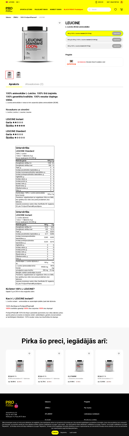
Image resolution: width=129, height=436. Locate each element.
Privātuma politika (90, 420)
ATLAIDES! (48, 414)
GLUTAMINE (72, 376)
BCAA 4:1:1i (42, 376)
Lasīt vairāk (73, 432)
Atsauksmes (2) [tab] (34, 84)
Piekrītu (55, 432)
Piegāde (87, 402)
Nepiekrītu (64, 432)
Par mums (87, 408)
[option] (34, 44)
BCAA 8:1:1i (12, 376)
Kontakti (48, 420)
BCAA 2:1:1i (102, 376)
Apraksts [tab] (14, 84)
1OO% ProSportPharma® (28, 17)
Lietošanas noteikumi (91, 414)
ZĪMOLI (15, 17)
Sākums (8, 17)
